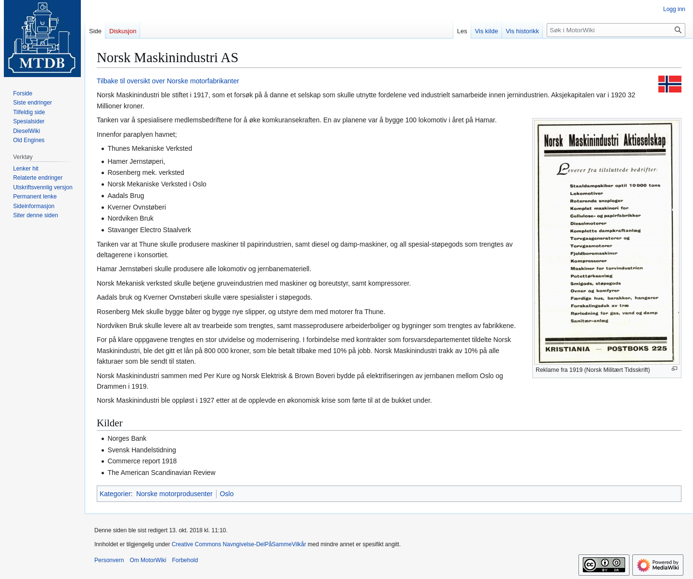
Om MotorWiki (147, 560)
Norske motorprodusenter (174, 494)
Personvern (109, 560)
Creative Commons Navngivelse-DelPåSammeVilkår (239, 544)
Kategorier (115, 494)
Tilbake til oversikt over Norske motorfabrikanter (168, 81)
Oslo (227, 494)
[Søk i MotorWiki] (616, 30)
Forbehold (185, 560)
